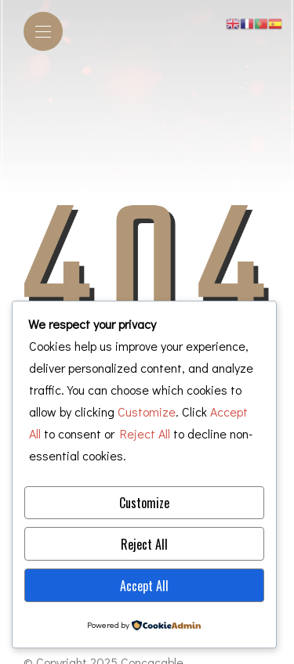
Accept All (144, 585)
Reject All (144, 544)
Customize (144, 502)
